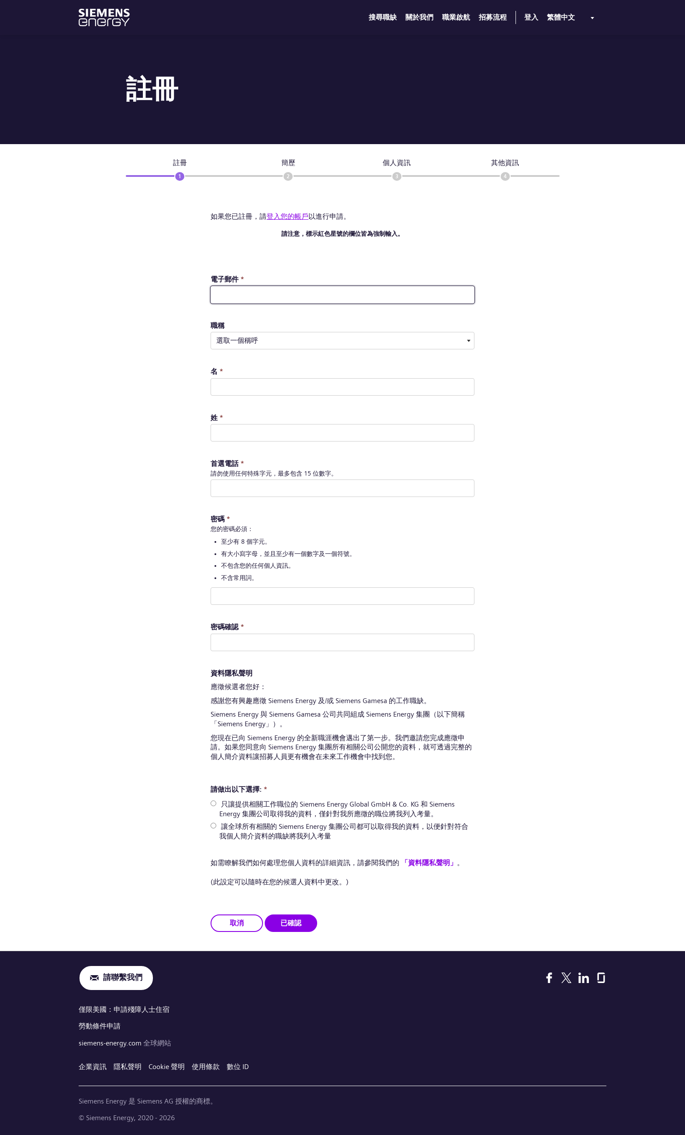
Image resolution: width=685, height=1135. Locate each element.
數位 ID (238, 1065)
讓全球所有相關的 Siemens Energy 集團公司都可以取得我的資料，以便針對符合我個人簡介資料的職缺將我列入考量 (343, 831)
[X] (566, 978)
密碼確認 (227, 627)
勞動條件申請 (100, 1025)
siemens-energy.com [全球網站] (111, 1042)
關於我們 (419, 17)
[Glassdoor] (601, 978)
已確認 (290, 922)
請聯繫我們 (122, 977)
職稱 (218, 325)
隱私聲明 (128, 1065)
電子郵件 (227, 279)
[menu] (572, 19)
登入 (531, 17)
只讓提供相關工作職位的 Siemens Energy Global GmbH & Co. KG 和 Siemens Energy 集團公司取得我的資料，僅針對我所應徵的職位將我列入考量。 (337, 809)
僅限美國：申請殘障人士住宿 (124, 1009)
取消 (237, 922)
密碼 (220, 519)
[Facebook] (549, 978)
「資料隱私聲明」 (429, 863)
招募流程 (493, 17)
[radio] (213, 803)
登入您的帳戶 (287, 216)
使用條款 (206, 1065)
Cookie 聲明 (167, 1065)
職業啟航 (456, 17)
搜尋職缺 (383, 17)
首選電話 (227, 463)
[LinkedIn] (583, 978)
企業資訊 (93, 1065)
